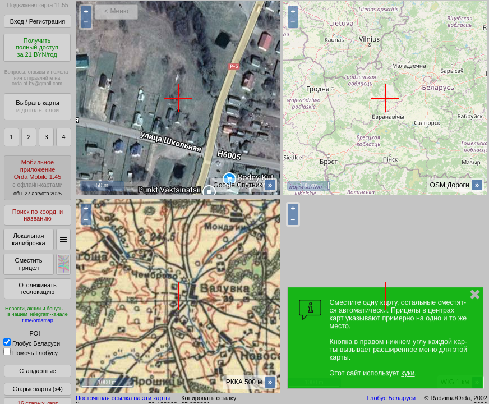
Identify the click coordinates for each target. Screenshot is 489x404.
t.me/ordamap (37, 320)
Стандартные (37, 371)
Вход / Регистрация (37, 21)
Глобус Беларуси (31, 343)
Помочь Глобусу (30, 353)
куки (407, 373)
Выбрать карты (37, 106)
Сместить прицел (28, 264)
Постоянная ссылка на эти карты (123, 397)
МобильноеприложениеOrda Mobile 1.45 (37, 177)
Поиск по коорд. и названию (37, 215)
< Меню (116, 11)
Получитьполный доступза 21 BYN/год (37, 47)
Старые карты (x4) (37, 388)
